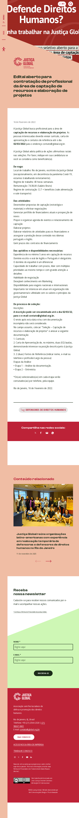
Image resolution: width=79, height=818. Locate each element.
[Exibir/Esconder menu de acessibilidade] (3, 49)
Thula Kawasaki (53, 792)
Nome (16, 641)
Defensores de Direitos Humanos (46, 409)
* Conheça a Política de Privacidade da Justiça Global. (30, 612)
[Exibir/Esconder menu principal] (4, 19)
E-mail (17, 655)
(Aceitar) (16, 771)
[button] (49, 561)
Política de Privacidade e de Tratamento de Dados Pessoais (31, 769)
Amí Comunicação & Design (37, 792)
